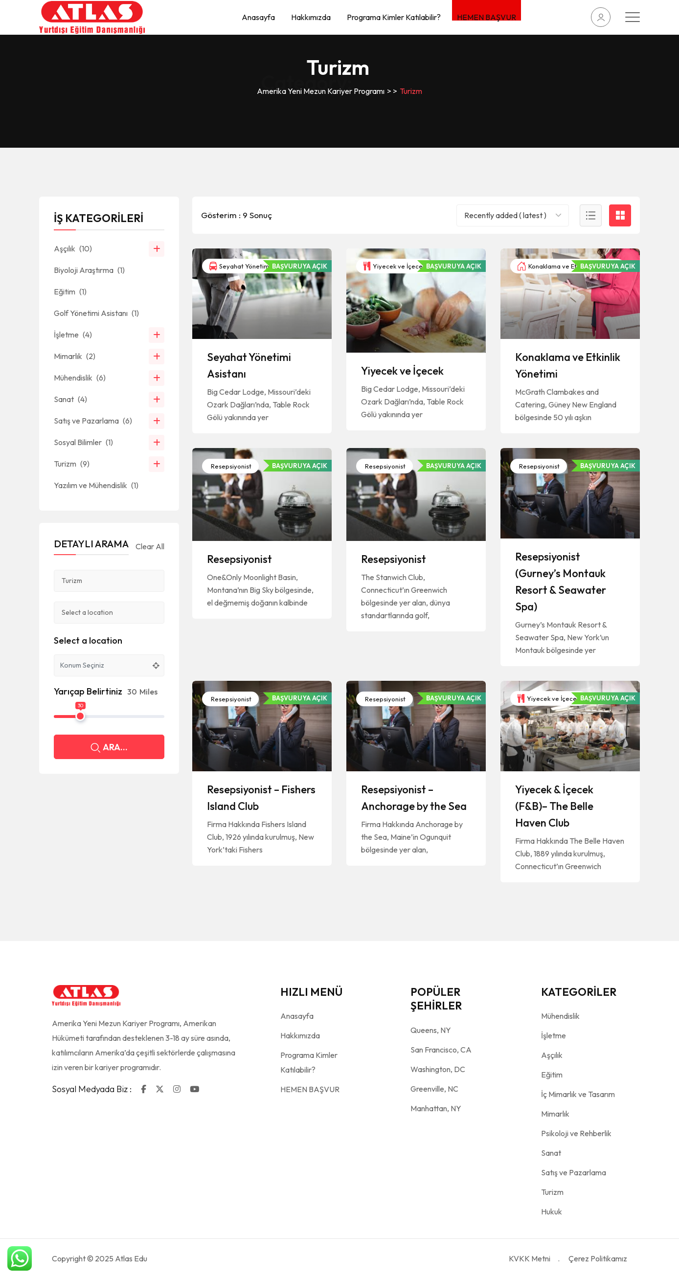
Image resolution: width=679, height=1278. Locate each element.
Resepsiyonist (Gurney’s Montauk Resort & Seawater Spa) (560, 581)
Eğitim (70, 291)
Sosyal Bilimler (83, 442)
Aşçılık (73, 248)
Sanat (70, 399)
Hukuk (551, 1211)
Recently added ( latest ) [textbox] (505, 215)
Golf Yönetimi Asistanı (96, 313)
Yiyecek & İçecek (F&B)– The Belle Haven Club (554, 806)
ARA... (109, 748)
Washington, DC (437, 1069)
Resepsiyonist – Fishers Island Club (261, 798)
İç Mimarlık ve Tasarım (578, 1094)
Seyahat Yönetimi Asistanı (252, 266)
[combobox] (512, 215)
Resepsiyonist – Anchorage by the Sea (414, 798)
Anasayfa (258, 17)
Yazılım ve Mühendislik (96, 485)
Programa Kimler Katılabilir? (394, 17)
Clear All (150, 546)
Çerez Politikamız (597, 1258)
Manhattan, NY (435, 1108)
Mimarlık (74, 356)
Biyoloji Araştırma (89, 270)
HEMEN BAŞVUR (486, 16)
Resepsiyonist (230, 466)
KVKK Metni (529, 1258)
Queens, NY (430, 1030)
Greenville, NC (434, 1089)
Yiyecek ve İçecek (394, 266)
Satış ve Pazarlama (93, 420)
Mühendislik (80, 377)
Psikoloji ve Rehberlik (576, 1133)
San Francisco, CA (441, 1049)
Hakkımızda (311, 17)
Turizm (72, 463)
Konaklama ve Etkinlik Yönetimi (567, 266)
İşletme (73, 334)
